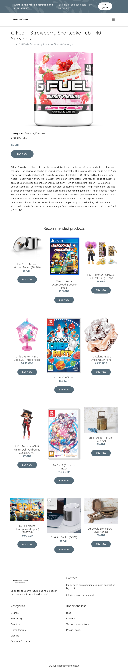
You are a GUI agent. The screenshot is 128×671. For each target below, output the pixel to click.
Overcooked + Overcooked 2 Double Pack (64, 284)
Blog (68, 612)
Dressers (40, 133)
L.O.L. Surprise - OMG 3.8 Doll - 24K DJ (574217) (100, 276)
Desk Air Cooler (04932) (64, 537)
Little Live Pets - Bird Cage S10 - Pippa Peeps (27, 358)
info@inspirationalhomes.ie (80, 595)
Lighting (15, 635)
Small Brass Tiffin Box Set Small (101, 439)
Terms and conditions (77, 624)
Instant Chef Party (64, 377)
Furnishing (16, 618)
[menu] (113, 19)
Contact (70, 618)
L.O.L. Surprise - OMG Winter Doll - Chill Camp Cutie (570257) (27, 449)
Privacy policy (73, 629)
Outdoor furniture (20, 641)
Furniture (29, 133)
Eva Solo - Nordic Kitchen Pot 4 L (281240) (27, 266)
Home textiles (18, 629)
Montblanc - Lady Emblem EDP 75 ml (101, 358)
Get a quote (105, 6)
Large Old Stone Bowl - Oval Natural (101, 530)
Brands (15, 612)
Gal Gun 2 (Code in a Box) (64, 467)
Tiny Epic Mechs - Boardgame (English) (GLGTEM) (27, 529)
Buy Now (22, 154)
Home (14, 44)
